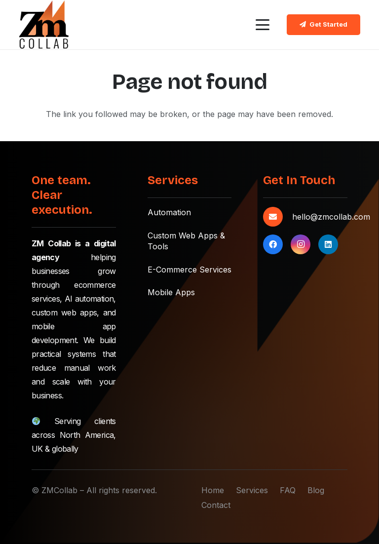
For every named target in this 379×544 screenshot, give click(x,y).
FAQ (288, 490)
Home (212, 490)
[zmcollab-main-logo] (44, 24)
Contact (215, 505)
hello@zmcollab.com (331, 217)
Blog (315, 490)
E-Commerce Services (189, 269)
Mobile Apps (171, 292)
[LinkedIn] (328, 244)
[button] (262, 25)
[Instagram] (300, 244)
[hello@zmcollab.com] (277, 217)
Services (252, 490)
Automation (169, 212)
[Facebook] (273, 244)
